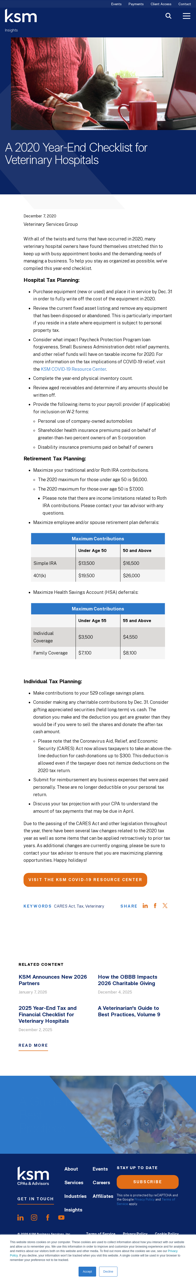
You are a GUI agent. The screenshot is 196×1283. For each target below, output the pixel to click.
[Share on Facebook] (158, 906)
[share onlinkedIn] (20, 1217)
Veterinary (94, 906)
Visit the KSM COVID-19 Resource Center (85, 879)
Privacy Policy (145, 1199)
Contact (184, 4)
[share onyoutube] (61, 1217)
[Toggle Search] (168, 16)
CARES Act (64, 906)
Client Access (161, 4)
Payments (136, 4)
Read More (33, 1045)
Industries (75, 1196)
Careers (101, 1182)
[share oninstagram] (34, 1217)
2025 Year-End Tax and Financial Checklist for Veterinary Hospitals (48, 1015)
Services (73, 1182)
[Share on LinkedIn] (148, 906)
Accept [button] (87, 1271)
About (71, 1169)
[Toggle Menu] (186, 16)
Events (116, 4)
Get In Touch (35, 1199)
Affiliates (103, 1196)
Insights (11, 30)
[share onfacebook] (48, 1217)
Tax (80, 906)
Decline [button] (108, 1271)
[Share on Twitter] (167, 906)
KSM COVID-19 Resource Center (73, 369)
